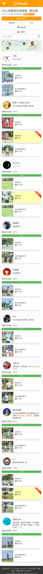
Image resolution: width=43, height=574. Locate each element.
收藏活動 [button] (21, 27)
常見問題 (32, 568)
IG (17, 527)
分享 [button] (31, 23)
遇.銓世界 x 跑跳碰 (24, 416)
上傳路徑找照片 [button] (21, 18)
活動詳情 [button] (11, 23)
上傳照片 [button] (21, 32)
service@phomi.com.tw (19, 568)
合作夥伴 (28, 571)
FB (20, 527)
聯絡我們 (19, 571)
